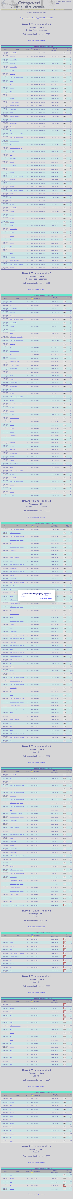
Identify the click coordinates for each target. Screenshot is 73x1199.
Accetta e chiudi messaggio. (46, 598)
